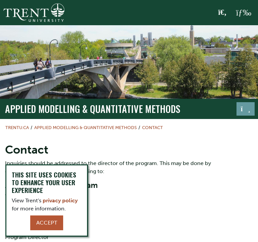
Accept (46, 222)
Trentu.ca (17, 127)
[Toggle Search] (222, 13)
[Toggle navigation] (245, 109)
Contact (152, 127)
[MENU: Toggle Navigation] (243, 13)
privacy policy (60, 200)
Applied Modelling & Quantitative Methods (92, 109)
